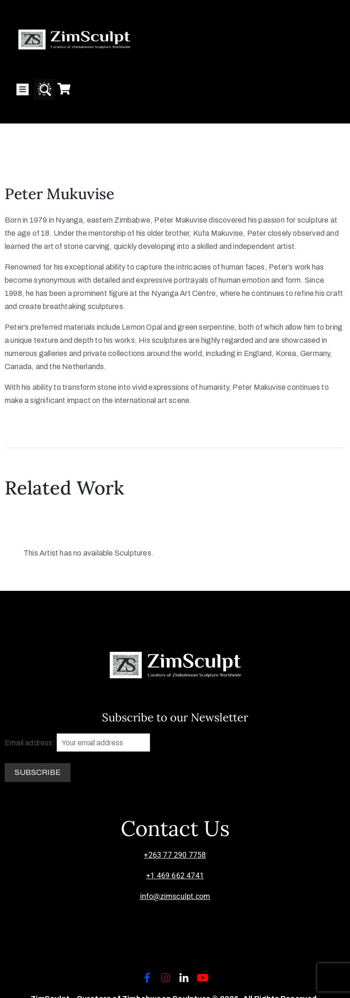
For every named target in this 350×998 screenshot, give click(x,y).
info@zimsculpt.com (175, 896)
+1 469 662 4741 (175, 875)
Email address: (77, 742)
